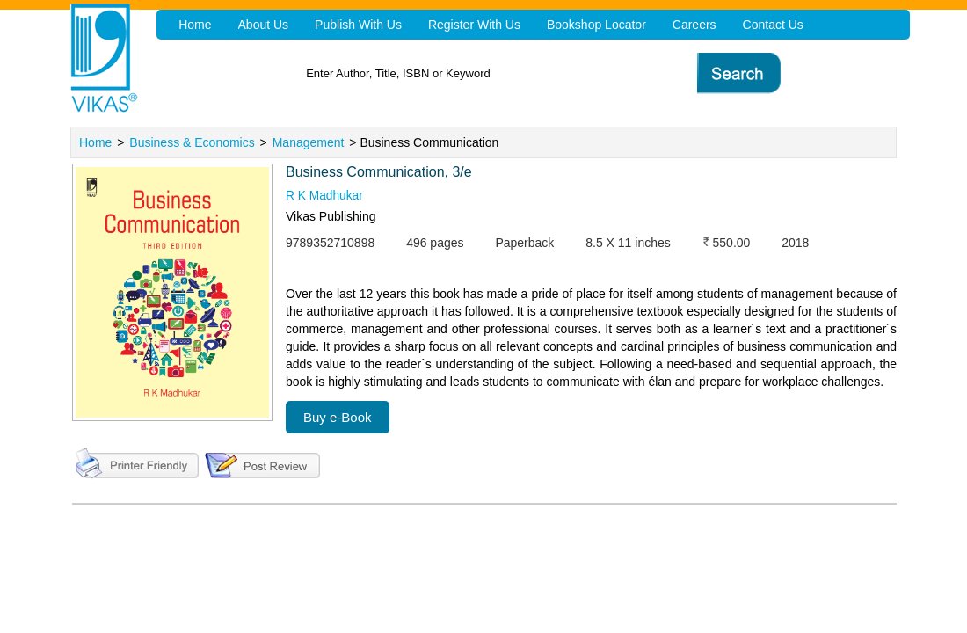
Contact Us (762, 25)
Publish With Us (354, 25)
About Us (261, 25)
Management (309, 142)
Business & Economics (191, 142)
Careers (686, 25)
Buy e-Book (337, 417)
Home (95, 142)
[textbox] (519, 73)
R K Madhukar (325, 196)
